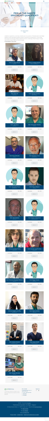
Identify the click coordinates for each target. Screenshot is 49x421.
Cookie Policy (20, 418)
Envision (29, 406)
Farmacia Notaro (38, 410)
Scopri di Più (6, 394)
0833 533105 (25, 412)
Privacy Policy (13, 418)
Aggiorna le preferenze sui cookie (31, 418)
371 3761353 (25, 414)
